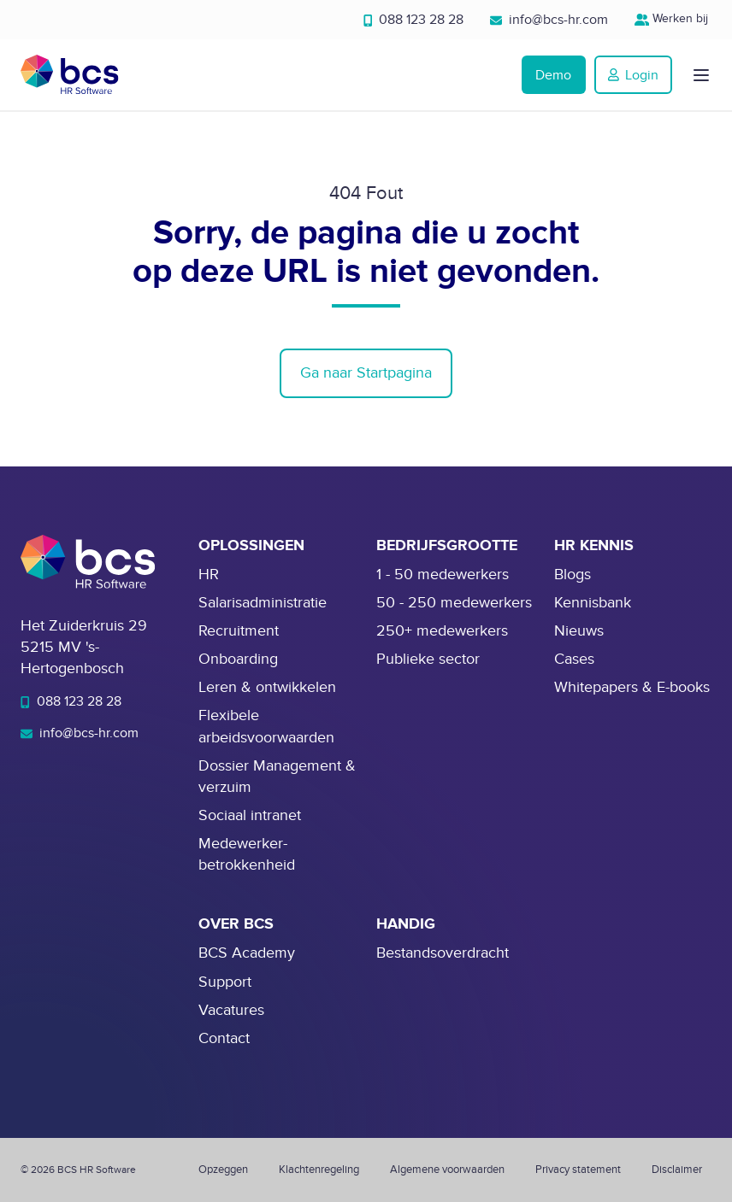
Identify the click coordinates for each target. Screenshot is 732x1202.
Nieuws (579, 631)
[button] (701, 75)
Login (633, 75)
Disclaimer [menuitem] (677, 1169)
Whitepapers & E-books (632, 687)
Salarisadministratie (262, 603)
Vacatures (231, 1010)
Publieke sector (428, 659)
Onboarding (238, 659)
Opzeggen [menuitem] (223, 1169)
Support (224, 982)
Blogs (572, 574)
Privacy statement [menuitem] (578, 1169)
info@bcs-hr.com (549, 19)
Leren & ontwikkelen (267, 687)
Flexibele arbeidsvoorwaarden (266, 726)
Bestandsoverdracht (442, 953)
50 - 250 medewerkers (454, 603)
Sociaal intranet (249, 815)
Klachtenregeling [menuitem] (319, 1169)
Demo (553, 75)
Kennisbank (592, 603)
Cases (574, 659)
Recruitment (238, 631)
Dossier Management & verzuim (277, 776)
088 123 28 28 (413, 19)
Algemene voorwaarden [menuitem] (447, 1169)
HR (208, 574)
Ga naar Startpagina (366, 373)
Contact (224, 1038)
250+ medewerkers (442, 631)
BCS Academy (246, 953)
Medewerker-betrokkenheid (246, 854)
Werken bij (673, 18)
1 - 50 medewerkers (442, 574)
